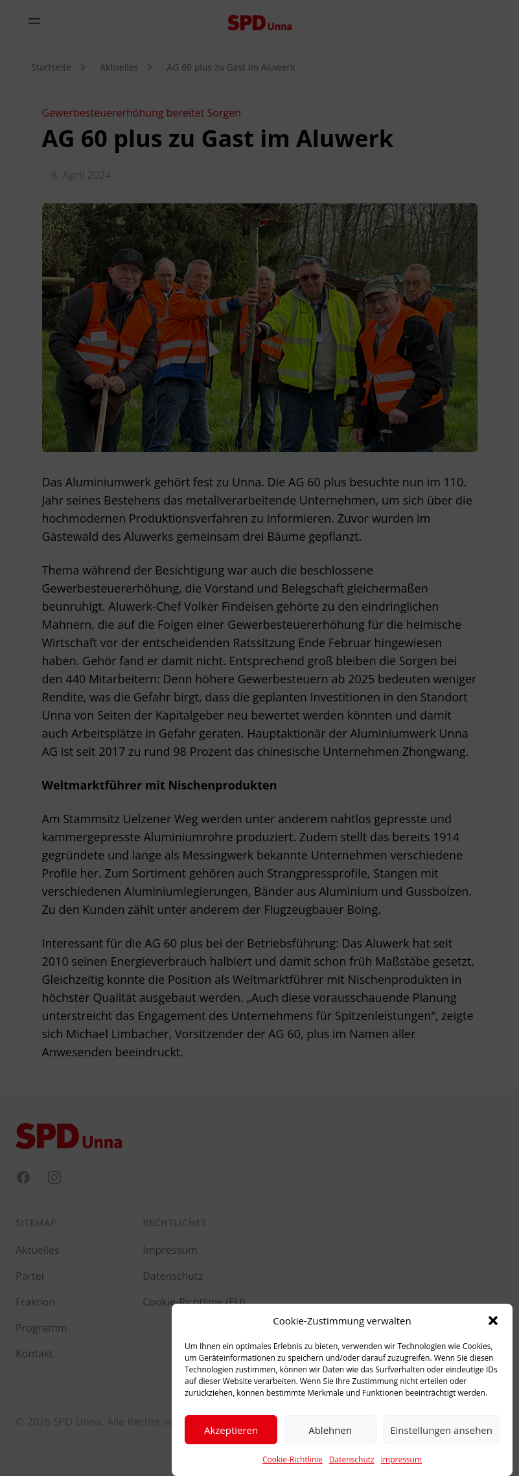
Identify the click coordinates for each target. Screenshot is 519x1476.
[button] (493, 1332)
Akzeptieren (231, 1441)
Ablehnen (330, 1441)
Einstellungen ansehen (441, 1441)
